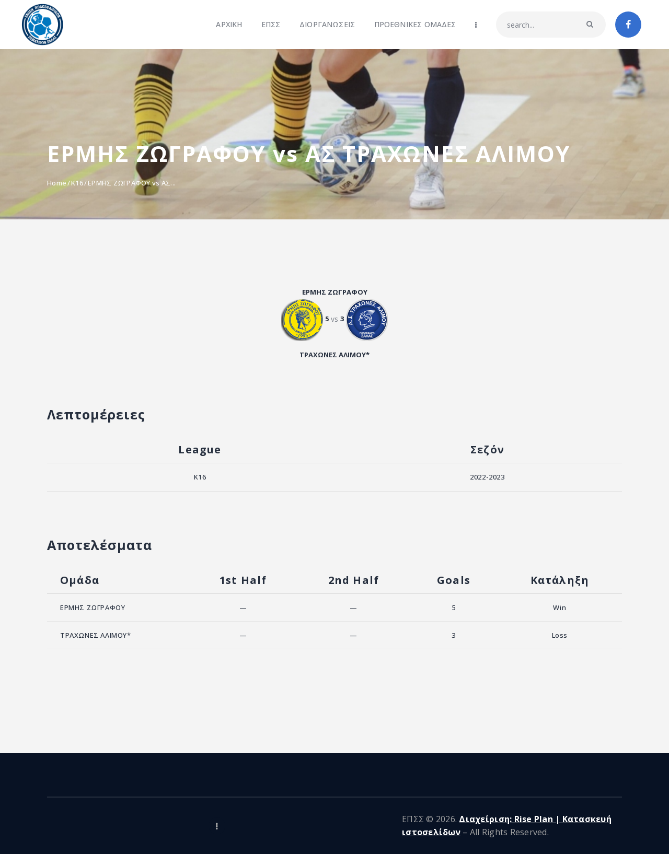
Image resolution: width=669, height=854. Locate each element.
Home (56, 183)
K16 (77, 183)
